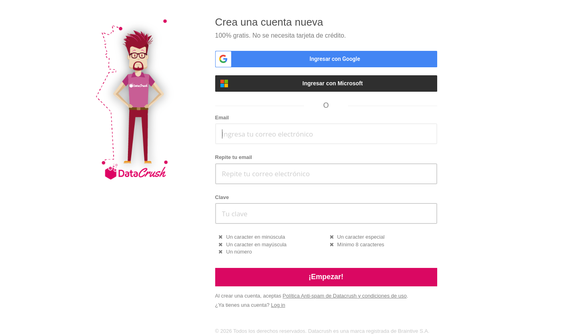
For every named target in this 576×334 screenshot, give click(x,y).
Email (222, 118)
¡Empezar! (325, 277)
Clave (222, 197)
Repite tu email (233, 157)
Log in (278, 305)
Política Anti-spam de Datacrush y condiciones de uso (345, 296)
